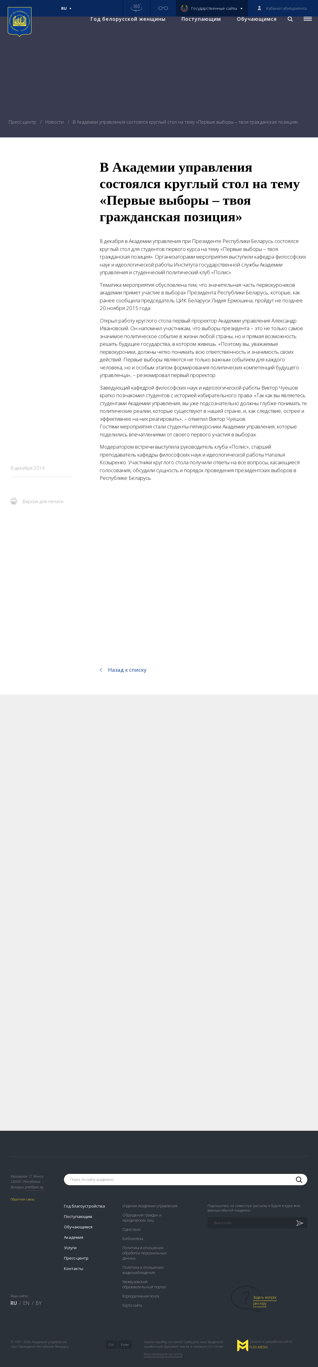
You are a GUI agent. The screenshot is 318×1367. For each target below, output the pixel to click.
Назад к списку (127, 669)
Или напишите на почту (163, 1343)
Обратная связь (23, 1189)
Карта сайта (132, 1295)
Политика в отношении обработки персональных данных (144, 1242)
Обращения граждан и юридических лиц (142, 1207)
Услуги (70, 1237)
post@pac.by (34, 1176)
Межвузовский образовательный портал (144, 1274)
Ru (66, 11)
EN (26, 1292)
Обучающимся (251, 31)
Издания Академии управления (150, 1195)
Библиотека (132, 1228)
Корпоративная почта (140, 1285)
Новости (55, 122)
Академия (73, 1227)
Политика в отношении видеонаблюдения (143, 1259)
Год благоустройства (84, 1195)
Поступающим (196, 31)
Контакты (73, 1258)
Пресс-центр (23, 122)
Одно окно (131, 1219)
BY (39, 1292)
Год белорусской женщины (122, 31)
